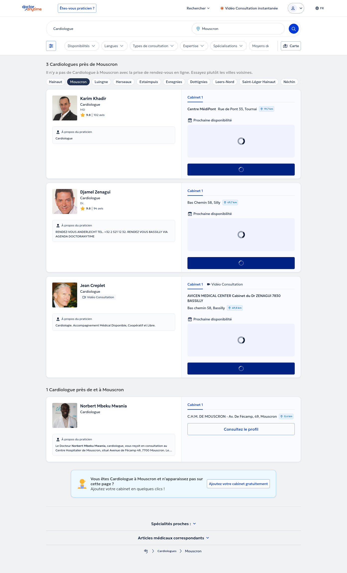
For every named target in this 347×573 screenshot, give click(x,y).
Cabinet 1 (195, 97)
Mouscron (78, 82)
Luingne (101, 82)
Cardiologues (167, 551)
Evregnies (174, 82)
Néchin (289, 82)
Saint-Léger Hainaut (259, 82)
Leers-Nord (224, 82)
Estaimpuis (148, 82)
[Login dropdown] (296, 8)
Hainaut (55, 82)
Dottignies (199, 82)
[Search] (294, 29)
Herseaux (124, 82)
